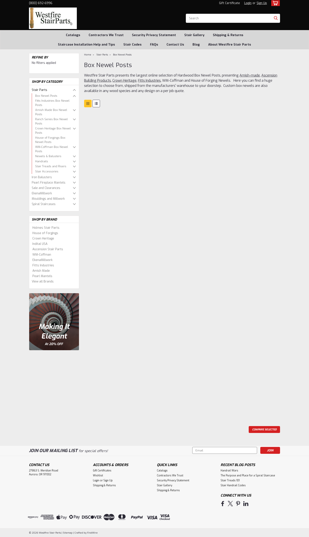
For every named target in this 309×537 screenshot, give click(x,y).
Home (87, 54)
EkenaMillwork (42, 193)
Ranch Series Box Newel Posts (51, 121)
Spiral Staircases (44, 204)
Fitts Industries (43, 265)
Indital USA (39, 244)
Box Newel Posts (46, 96)
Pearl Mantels (42, 276)
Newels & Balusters (48, 156)
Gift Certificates (102, 470)
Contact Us (175, 44)
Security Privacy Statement (154, 35)
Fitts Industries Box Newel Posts (52, 103)
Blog (196, 44)
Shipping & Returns (228, 35)
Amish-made (249, 75)
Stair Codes (132, 44)
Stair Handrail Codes (233, 485)
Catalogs (73, 35)
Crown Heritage (43, 238)
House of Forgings (45, 233)
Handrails (41, 161)
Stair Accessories (46, 171)
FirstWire (92, 532)
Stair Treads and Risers (50, 166)
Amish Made (41, 271)
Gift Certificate (229, 3)
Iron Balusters (42, 177)
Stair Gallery (194, 35)
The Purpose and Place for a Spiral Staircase (248, 475)
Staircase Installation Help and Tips (86, 44)
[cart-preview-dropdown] (274, 3)
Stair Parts (39, 90)
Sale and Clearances (46, 188)
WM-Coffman (41, 255)
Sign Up (262, 3)
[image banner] (54, 321)
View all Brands (43, 281)
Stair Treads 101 (230, 480)
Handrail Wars (229, 470)
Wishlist (98, 475)
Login (247, 3)
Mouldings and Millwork (48, 199)
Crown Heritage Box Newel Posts (53, 131)
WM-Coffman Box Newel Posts (51, 149)
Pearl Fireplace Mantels (48, 183)
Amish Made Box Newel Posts (51, 112)
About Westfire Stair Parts (229, 44)
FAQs (154, 44)
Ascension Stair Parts (47, 249)
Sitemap (68, 532)
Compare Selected (264, 429)
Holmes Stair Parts (45, 228)
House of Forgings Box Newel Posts (50, 140)
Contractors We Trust (106, 35)
